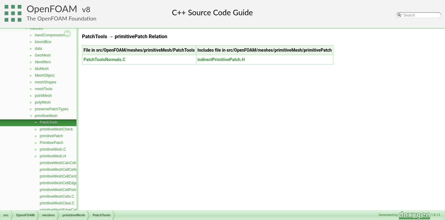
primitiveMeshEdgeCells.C (61, 210)
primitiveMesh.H (53, 156)
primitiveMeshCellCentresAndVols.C (69, 176)
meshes (36, 28)
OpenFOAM (52, 8)
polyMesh (42, 102)
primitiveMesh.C (53, 149)
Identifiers (43, 62)
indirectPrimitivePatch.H (221, 59)
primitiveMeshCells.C (57, 196)
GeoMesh (43, 55)
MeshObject (44, 75)
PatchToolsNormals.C (104, 59)
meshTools (43, 89)
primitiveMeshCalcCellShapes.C (66, 163)
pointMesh (43, 96)
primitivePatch (51, 136)
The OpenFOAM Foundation (61, 18)
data (38, 48)
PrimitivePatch (51, 143)
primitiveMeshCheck (56, 129)
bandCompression (50, 35)
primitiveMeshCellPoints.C (61, 190)
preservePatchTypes (51, 109)
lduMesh (42, 69)
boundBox (43, 42)
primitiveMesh (46, 116)
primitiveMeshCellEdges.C (61, 183)
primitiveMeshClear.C (57, 203)
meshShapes (45, 82)
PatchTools (49, 122)
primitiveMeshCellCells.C (60, 169)
